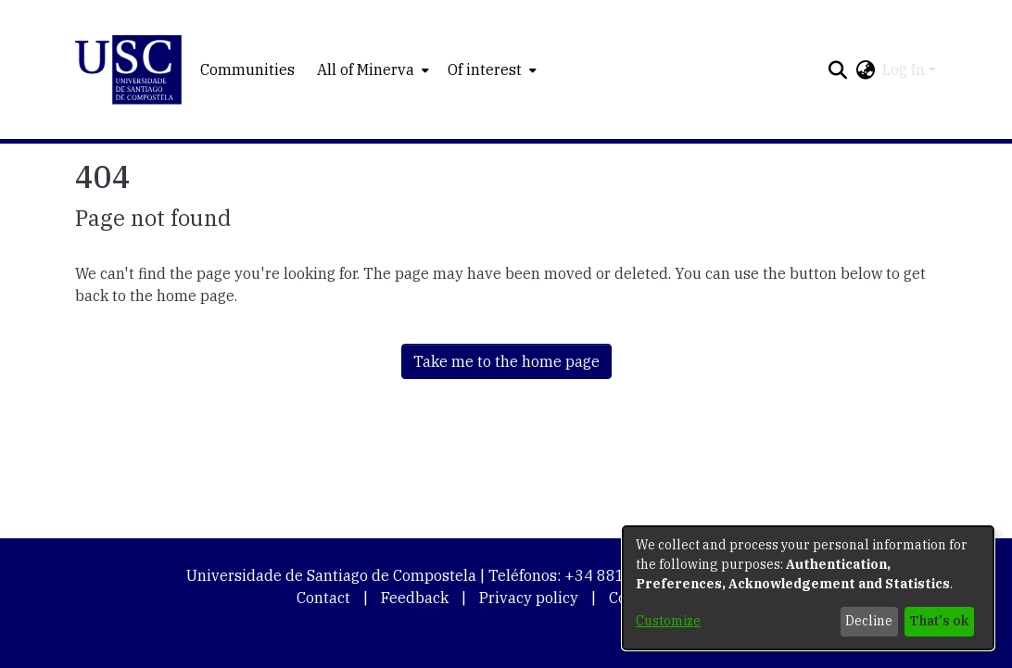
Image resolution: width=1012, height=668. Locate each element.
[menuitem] (371, 69)
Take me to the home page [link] (506, 361)
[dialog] (808, 587)
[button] (128, 70)
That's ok (938, 620)
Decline (868, 620)
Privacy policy (528, 597)
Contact (323, 597)
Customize (668, 620)
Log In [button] (905, 69)
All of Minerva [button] (365, 69)
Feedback (415, 597)
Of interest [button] (485, 69)
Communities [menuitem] (247, 69)
